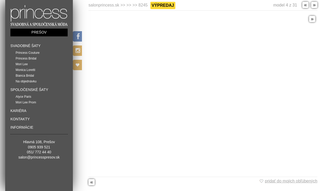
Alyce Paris (23, 96)
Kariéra (18, 111)
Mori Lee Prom (26, 102)
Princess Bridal (26, 58)
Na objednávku (26, 81)
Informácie (21, 127)
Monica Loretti (25, 70)
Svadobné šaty (25, 46)
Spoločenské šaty (29, 90)
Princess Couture (28, 53)
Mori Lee (22, 64)
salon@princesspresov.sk (39, 157)
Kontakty (20, 119)
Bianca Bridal (25, 75)
